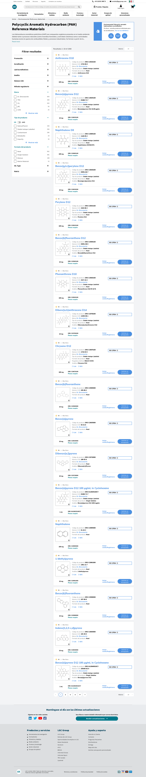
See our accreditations (122, 30)
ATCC (59, 747)
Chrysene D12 (63, 346)
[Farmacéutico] (27, 737)
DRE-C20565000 (90, 388)
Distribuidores (92, 742)
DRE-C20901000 (90, 562)
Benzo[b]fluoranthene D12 (70, 238)
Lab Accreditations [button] (31, 69)
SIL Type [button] (31, 166)
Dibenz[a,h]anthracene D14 (71, 310)
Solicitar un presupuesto (125, 82)
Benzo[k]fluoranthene (67, 593)
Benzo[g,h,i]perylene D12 (69, 166)
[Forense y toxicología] (27, 745)
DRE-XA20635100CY (91, 492)
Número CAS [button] (31, 81)
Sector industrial (34, 747)
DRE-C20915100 (90, 206)
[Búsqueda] (79, 7)
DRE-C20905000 (90, 528)
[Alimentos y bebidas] (27, 740)
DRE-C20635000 (90, 423)
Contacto (91, 737)
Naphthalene (62, 524)
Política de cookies (102, 772)
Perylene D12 (62, 202)
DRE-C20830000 (90, 632)
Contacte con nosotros (55, 1)
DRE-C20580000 (90, 597)
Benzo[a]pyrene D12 (67, 94)
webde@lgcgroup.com (119, 1)
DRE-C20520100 (90, 62)
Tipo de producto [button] (31, 118)
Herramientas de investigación (38, 734)
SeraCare (60, 745)
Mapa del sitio (92, 747)
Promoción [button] (31, 58)
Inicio (14, 19)
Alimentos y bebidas (35, 739)
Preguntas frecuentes (95, 739)
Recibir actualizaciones (95, 718)
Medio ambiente (34, 742)
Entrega (90, 745)
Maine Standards (63, 742)
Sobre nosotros (18, 1)
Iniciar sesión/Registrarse (108, 82)
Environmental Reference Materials (31, 19)
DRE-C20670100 (90, 350)
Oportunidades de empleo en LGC (68, 739)
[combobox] (53, 7)
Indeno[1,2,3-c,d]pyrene (68, 628)
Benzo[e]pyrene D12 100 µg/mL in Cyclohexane (82, 662)
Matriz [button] (31, 171)
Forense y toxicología (35, 744)
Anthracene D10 (64, 58)
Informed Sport (62, 755)
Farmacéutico (33, 737)
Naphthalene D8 (64, 130)
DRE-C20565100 (90, 242)
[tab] (31, 58)
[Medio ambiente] (27, 742)
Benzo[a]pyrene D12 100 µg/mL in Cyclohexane (82, 488)
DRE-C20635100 (90, 98)
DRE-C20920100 (90, 278)
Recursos (35, 1)
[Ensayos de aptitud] (27, 750)
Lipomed (60, 760)
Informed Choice (63, 753)
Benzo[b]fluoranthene (67, 384)
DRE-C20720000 (90, 457)
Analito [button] (31, 75)
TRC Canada (61, 758)
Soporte (43, 1)
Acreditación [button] (31, 64)
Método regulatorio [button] (31, 86)
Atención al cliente (94, 734)
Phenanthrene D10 (66, 274)
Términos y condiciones (70, 772)
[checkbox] (15, 96)
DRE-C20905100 (90, 134)
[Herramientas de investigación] (27, 734)
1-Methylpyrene (64, 558)
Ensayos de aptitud (34, 749)
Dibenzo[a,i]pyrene (66, 453)
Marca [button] (31, 92)
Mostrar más (33, 113)
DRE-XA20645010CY (91, 666)
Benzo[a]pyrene (64, 418)
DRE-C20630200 (90, 170)
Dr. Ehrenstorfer (82, 66)
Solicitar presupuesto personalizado (99, 750)
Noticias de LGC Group (65, 737)
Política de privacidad (87, 772)
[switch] (19, 122)
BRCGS (60, 750)
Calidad (27, 1)
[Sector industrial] (27, 747)
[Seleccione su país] (131, 1)
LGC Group (61, 734)
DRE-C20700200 (90, 314)
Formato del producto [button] (31, 147)
